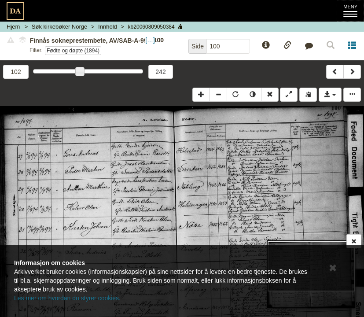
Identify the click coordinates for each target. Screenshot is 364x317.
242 (160, 71)
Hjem (13, 26)
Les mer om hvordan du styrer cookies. (67, 298)
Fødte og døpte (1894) (73, 51)
